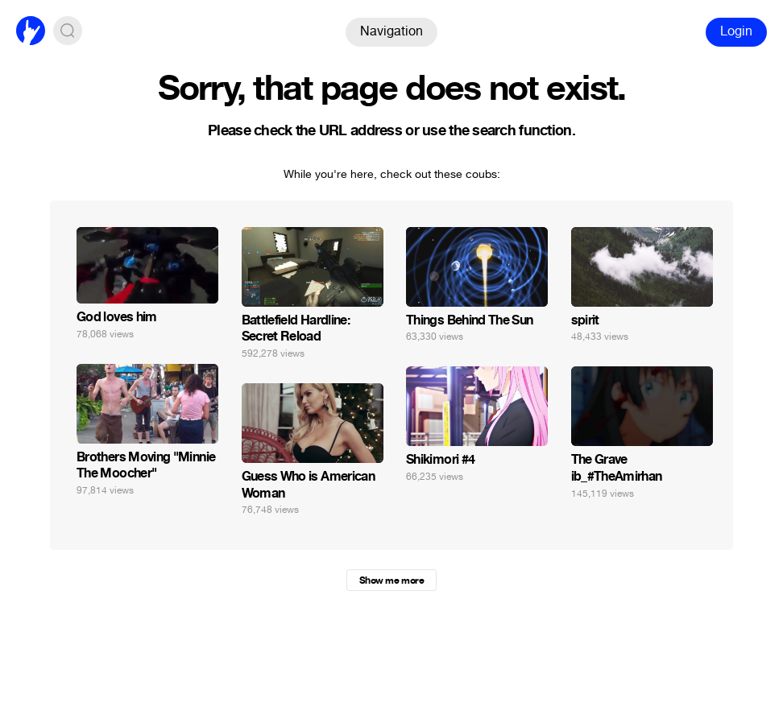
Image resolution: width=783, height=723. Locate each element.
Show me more (391, 580)
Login (736, 31)
